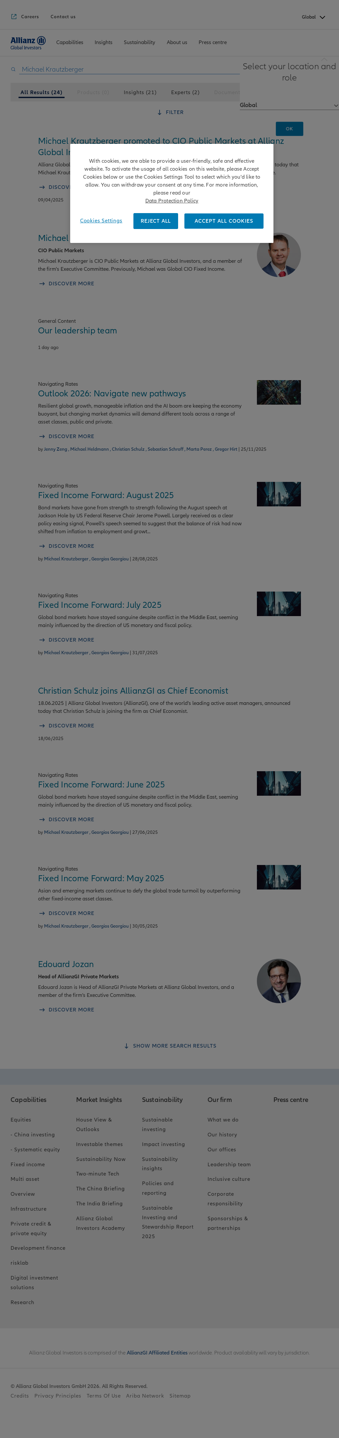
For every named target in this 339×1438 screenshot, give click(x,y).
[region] (171, 193)
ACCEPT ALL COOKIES (224, 221)
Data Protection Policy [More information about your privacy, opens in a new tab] (171, 201)
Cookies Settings (101, 220)
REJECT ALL (156, 221)
